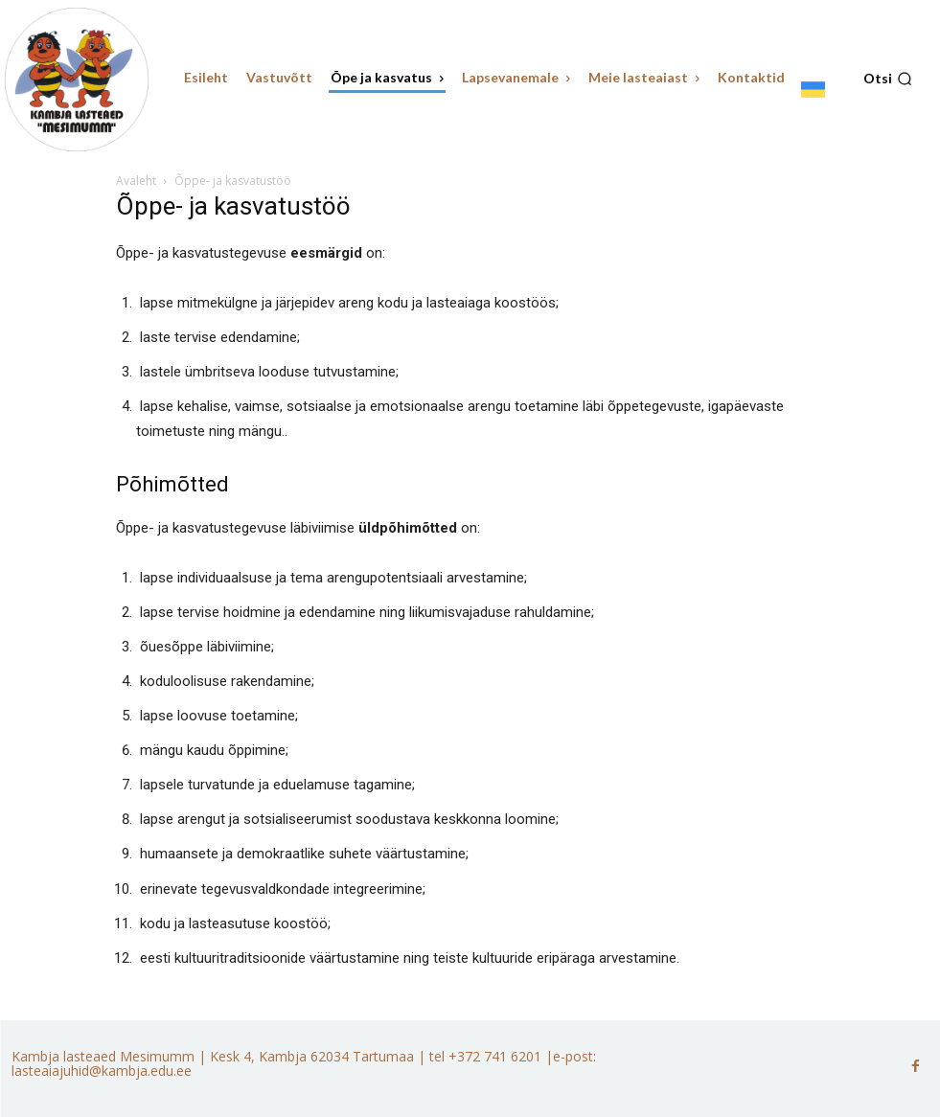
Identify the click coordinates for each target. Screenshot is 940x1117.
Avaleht (136, 180)
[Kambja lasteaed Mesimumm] (77, 79)
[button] (887, 78)
